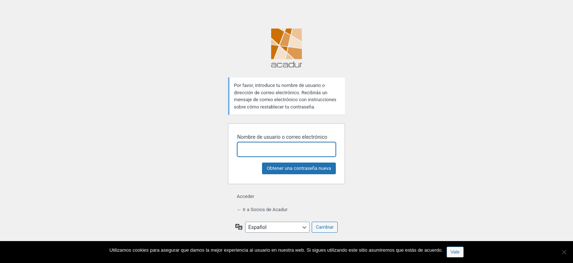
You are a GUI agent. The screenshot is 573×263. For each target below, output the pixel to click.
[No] (564, 252)
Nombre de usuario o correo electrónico (282, 137)
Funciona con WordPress (286, 48)
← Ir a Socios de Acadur (262, 209)
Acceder (245, 196)
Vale (455, 252)
